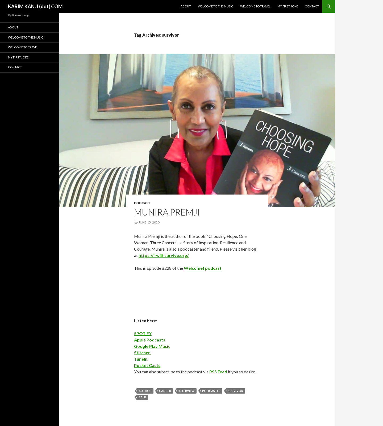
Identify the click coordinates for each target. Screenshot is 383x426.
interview (186, 391)
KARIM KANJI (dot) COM (35, 6)
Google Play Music (152, 346)
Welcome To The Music (215, 6)
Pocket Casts (147, 365)
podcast (142, 203)
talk (142, 397)
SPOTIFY (143, 333)
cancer (165, 391)
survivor (235, 391)
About (186, 6)
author (145, 391)
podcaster (211, 391)
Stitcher (142, 352)
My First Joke (287, 6)
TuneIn (140, 358)
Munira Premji (167, 212)
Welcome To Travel (255, 6)
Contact (312, 6)
